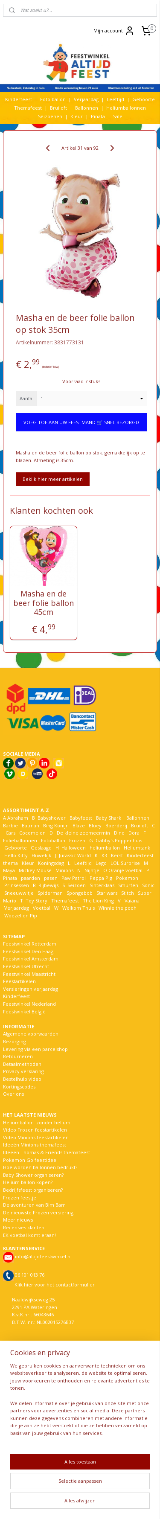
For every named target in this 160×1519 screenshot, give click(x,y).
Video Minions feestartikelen (36, 1137)
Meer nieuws (18, 1219)
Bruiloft (58, 108)
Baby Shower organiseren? (33, 1175)
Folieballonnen (20, 840)
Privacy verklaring (23, 1071)
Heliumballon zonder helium (36, 1122)
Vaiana (132, 900)
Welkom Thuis (78, 908)
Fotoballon (53, 840)
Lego (100, 863)
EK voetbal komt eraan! (29, 1235)
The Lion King (97, 900)
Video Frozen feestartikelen (35, 1129)
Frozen (77, 840)
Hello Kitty (16, 855)
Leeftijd (115, 99)
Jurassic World (75, 855)
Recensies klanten (23, 1227)
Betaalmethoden (22, 1064)
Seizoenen (50, 116)
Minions (63, 870)
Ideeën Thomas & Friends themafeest (46, 1152)
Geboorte (143, 99)
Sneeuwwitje (19, 893)
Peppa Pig (101, 878)
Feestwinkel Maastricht (29, 974)
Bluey (95, 825)
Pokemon (127, 878)
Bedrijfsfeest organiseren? (33, 1190)
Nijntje (91, 870)
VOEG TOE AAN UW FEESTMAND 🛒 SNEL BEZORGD (81, 422)
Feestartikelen (19, 981)
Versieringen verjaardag (30, 989)
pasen (51, 878)
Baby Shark (108, 818)
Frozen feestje (19, 1197)
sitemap (104, 1489)
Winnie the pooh (118, 908)
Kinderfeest (18, 99)
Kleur (76, 116)
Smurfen (128, 885)
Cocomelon (32, 832)
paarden (30, 878)
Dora (133, 832)
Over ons (13, 1094)
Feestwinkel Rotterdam (29, 943)
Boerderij (116, 825)
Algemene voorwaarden (30, 1033)
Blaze (78, 825)
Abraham (17, 818)
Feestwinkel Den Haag (28, 951)
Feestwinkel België (24, 1011)
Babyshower (52, 818)
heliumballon (105, 847)
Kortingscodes (19, 1086)
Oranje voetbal (125, 870)
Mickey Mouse (35, 870)
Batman (30, 825)
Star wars (106, 893)
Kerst (117, 855)
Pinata (98, 116)
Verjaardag (86, 99)
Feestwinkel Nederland (29, 1004)
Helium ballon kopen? (27, 1182)
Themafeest (28, 108)
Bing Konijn (56, 825)
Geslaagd (41, 847)
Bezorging (14, 1041)
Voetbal (41, 908)
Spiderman (50, 893)
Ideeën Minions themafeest (34, 1144)
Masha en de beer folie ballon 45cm (43, 603)
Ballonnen (86, 108)
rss (122, 1489)
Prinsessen (16, 885)
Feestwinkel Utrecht (26, 966)
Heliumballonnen (126, 108)
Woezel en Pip (20, 915)
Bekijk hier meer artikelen (53, 479)
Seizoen (76, 885)
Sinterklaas (102, 885)
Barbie (10, 825)
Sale (117, 116)
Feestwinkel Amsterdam (30, 958)
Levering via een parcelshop (35, 1049)
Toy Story (36, 900)
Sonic (148, 885)
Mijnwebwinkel (107, 1503)
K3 (103, 855)
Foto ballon (53, 99)
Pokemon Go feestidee (29, 1160)
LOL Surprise (125, 863)
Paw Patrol (73, 878)
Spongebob (80, 893)
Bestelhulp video (22, 1079)
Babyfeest (81, 818)
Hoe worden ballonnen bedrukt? (40, 1167)
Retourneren (18, 1056)
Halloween (73, 847)
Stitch (127, 893)
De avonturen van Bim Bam (34, 1205)
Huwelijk (41, 855)
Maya (9, 870)
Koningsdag (50, 863)
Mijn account (114, 31)
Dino (119, 832)
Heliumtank (137, 847)
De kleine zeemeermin (83, 832)
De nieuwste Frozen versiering (38, 1212)
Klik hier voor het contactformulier (55, 1284)
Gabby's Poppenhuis (118, 840)
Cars (10, 832)
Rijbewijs (48, 885)
